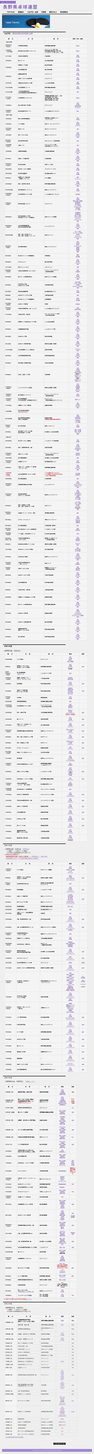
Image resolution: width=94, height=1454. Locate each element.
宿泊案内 (78, 271)
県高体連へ (62, 1187)
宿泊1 (72, 1162)
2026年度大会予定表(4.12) (22, 33)
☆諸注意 (62, 1119)
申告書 (62, 1373)
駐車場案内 (77, 202)
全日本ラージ (78, 375)
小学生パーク (78, 486)
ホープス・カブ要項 (77, 233)
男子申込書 (77, 549)
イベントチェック (70, 880)
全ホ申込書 (70, 896)
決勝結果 (78, 522)
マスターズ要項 (77, 283)
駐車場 (77, 250)
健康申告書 (62, 1113)
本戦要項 (70, 1000)
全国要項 (70, 688)
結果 (78, 137)
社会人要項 (77, 282)
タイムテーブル (77, 206)
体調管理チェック (70, 1006)
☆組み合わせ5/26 (62, 1103)
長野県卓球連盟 (34, 7)
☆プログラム (62, 1126)
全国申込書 (70, 689)
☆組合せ (62, 1118)
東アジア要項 (78, 215)
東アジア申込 (78, 216)
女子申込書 (77, 550)
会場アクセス (70, 1007)
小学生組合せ (78, 493)
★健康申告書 (62, 1094)
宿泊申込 (78, 454)
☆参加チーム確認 (70, 869)
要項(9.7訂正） (70, 741)
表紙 (62, 1374)
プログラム (77, 107)
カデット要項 (78, 231)
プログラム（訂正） (70, 1018)
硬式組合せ (77, 203)
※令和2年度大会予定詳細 (14, 1437)
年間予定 (26, 849)
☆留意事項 (62, 1092)
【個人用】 (44, 856)
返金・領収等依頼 (70, 943)
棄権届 (70, 983)
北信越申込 (77, 214)
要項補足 (78, 387)
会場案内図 (70, 987)
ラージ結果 (77, 209)
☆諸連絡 (62, 1128)
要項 (78, 55)
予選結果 (78, 521)
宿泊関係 (73, 1215)
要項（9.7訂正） (70, 729)
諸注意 (62, 1228)
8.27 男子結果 (83, 977)
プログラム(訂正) (78, 484)
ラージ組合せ (78, 205)
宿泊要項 (78, 194)
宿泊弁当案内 (78, 309)
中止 (73, 1107)
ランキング (83, 984)
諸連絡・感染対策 (70, 990)
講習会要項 (77, 418)
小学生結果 (77, 497)
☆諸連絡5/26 (62, 1104)
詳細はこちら (30, 1081)
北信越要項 (77, 212)
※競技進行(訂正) (62, 1415)
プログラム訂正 (70, 796)
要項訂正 (70, 710)
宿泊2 (72, 1163)
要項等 (62, 1361)
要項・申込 (70, 906)
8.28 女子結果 (83, 981)
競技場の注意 (70, 988)
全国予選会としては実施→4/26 (26, 1291)
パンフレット (78, 178)
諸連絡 (77, 248)
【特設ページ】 (20, 674)
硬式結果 (78, 208)
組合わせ (70, 985)
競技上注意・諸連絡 (77, 200)
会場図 (77, 247)
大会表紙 (78, 371)
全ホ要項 (70, 894)
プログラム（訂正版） (78, 286)
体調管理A (70, 945)
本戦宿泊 (73, 1232)
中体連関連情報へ (62, 1170)
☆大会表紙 (62, 1116)
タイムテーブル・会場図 (78, 615)
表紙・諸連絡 (70, 661)
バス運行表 (70, 1009)
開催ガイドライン (70, 1004)
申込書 (77, 56)
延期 (73, 1092)
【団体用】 (35, 856)
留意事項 (70, 819)
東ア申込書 (70, 692)
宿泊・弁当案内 (70, 974)
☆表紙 (62, 1205)
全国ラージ (77, 376)
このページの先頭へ (59, 1444)
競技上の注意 (78, 372)
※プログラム (62, 1414)
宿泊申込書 (70, 679)
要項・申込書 (62, 1110)
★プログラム (62, 1165)
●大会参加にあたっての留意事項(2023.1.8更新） (22, 858)
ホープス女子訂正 (70, 760)
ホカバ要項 (77, 502)
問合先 (77, 45)
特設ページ (77, 399)
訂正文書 (78, 473)
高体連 (70, 962)
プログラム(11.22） (70, 713)
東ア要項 (70, 691)
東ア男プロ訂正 (70, 902)
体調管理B (70, 946)
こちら (29, 1299)
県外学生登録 (78, 106)
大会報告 (83, 986)
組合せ (77, 244)
